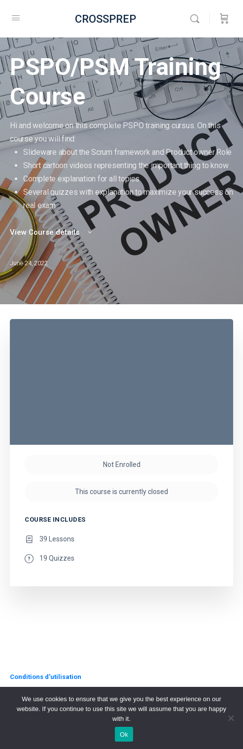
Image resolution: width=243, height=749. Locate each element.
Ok (124, 734)
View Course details (52, 232)
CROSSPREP (105, 19)
